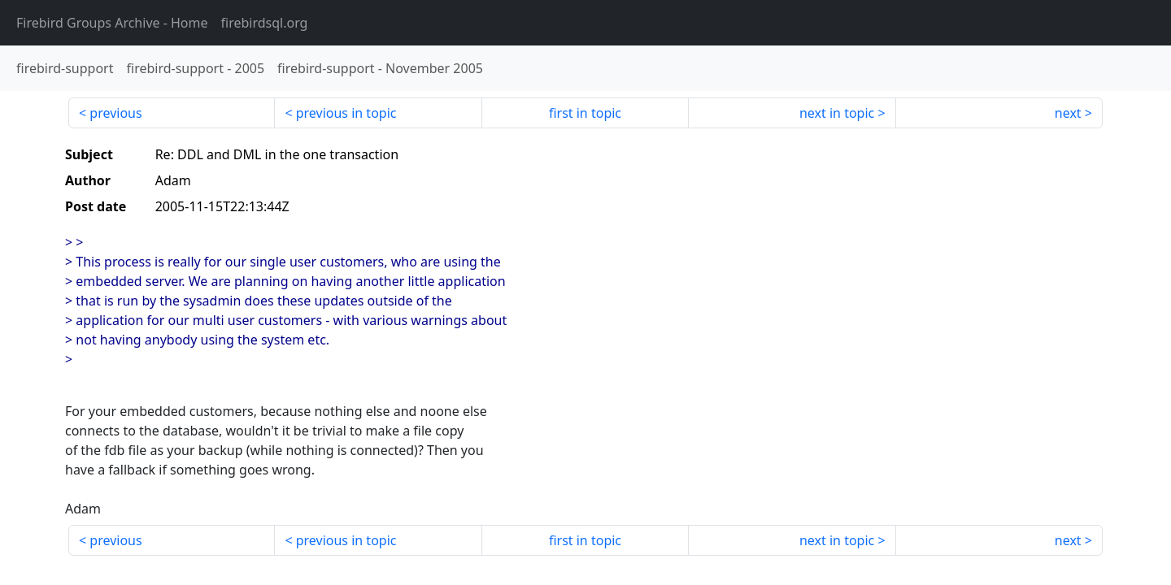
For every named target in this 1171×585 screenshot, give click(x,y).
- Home (112, 23)
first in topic (585, 113)
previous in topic (346, 113)
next (1068, 113)
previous (115, 113)
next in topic (836, 113)
